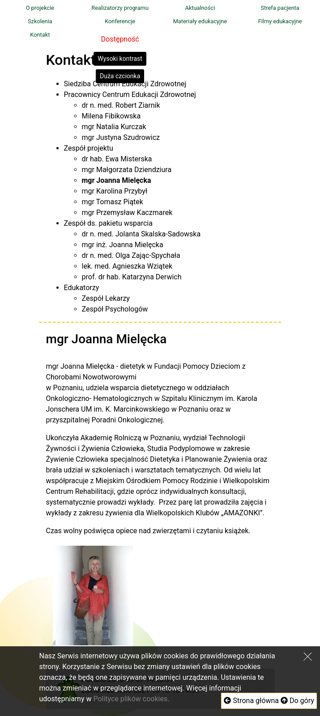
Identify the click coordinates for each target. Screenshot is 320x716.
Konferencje (120, 21)
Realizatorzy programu (120, 7)
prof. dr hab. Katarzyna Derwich (132, 277)
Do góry (297, 700)
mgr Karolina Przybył (115, 191)
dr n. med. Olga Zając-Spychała (131, 255)
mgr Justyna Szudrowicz (121, 137)
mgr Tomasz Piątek (112, 202)
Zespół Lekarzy (106, 298)
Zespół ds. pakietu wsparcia (108, 223)
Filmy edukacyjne (280, 21)
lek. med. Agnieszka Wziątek (127, 266)
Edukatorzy (81, 287)
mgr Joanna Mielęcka (116, 180)
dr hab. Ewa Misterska (117, 159)
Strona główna (251, 700)
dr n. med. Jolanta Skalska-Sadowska (141, 234)
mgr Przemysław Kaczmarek (127, 212)
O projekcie (40, 7)
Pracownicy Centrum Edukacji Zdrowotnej (130, 94)
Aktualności (200, 7)
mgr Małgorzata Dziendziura (127, 169)
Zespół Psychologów (115, 309)
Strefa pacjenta (279, 7)
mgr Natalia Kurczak (114, 126)
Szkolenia (40, 21)
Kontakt (40, 34)
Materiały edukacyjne (200, 21)
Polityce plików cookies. (131, 699)
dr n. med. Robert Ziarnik (121, 105)
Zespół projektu (88, 148)
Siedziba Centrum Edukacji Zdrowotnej (125, 84)
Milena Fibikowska (111, 116)
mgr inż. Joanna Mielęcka (122, 244)
